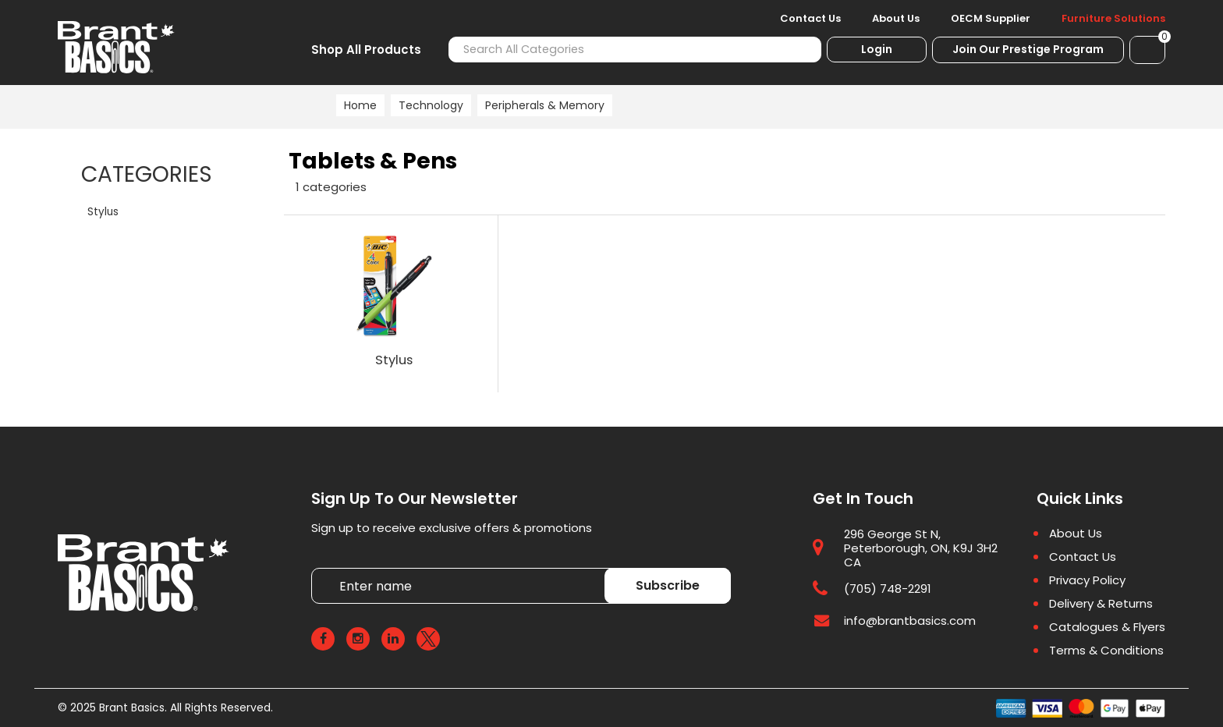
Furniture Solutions (1113, 19)
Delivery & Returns (1101, 604)
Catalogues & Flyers (1107, 627)
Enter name (315, 568)
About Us (896, 19)
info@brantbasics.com (910, 621)
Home (360, 105)
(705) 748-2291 (887, 589)
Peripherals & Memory (544, 105)
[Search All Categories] (634, 49)
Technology (431, 105)
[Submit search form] (801, 49)
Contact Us (810, 19)
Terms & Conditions (1106, 650)
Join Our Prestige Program (1028, 49)
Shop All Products (366, 49)
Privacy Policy (1087, 580)
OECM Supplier (990, 19)
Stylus (103, 211)
